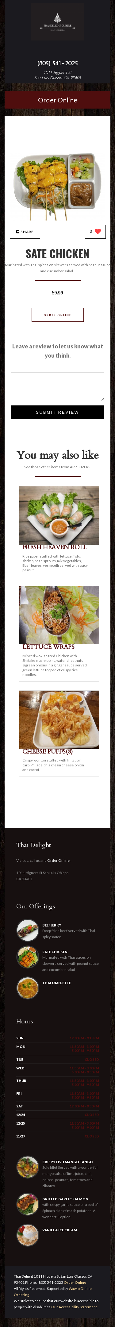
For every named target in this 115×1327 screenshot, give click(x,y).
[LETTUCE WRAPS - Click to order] (60, 643)
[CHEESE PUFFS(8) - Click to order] (60, 747)
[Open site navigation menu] (58, 51)
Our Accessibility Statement (74, 1316)
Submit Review (57, 412)
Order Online (57, 100)
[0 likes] (95, 232)
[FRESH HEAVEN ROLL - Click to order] (60, 543)
